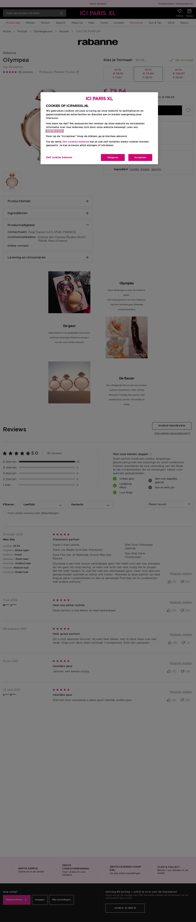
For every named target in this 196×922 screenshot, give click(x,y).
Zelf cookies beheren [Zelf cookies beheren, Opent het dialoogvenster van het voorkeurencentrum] (59, 157)
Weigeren (112, 157)
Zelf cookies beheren (75, 142)
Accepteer (140, 157)
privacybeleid (54, 131)
